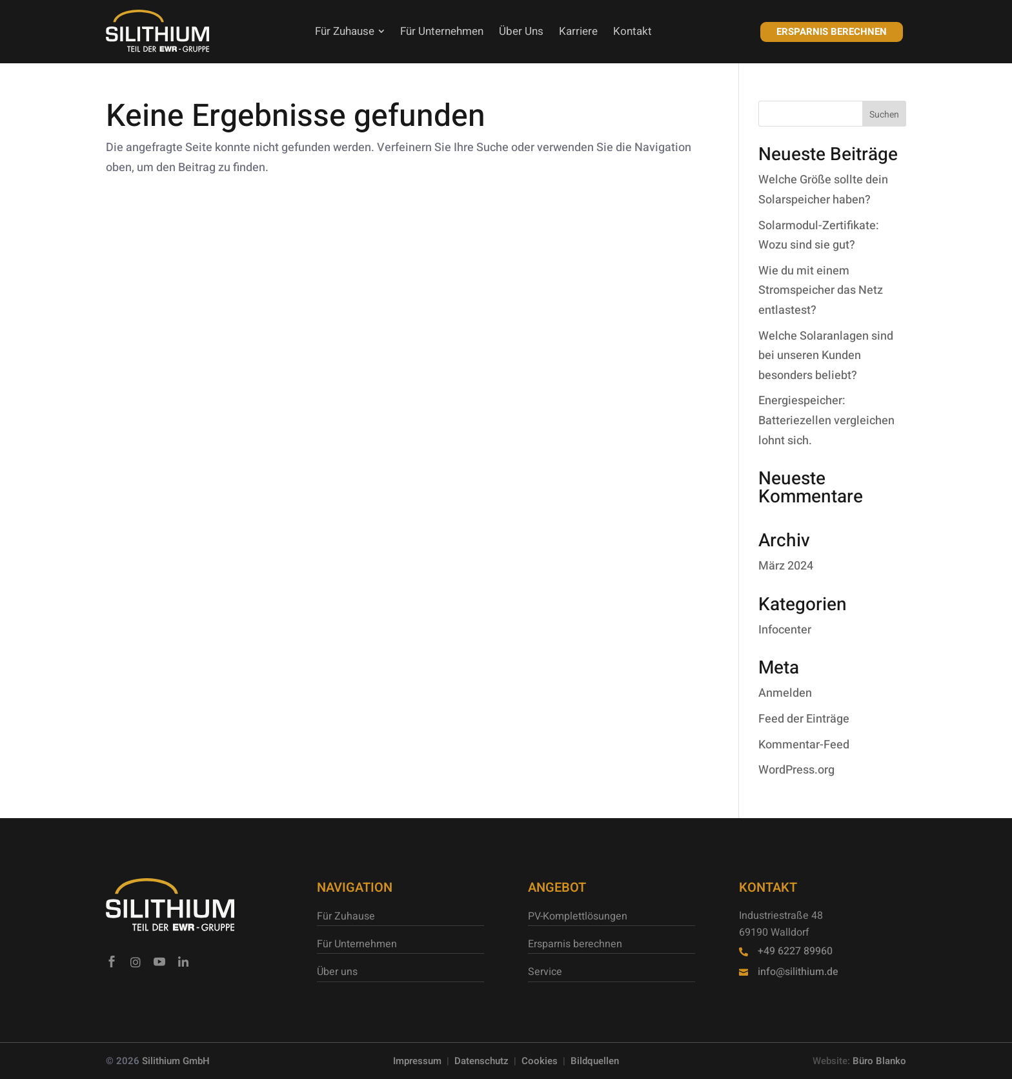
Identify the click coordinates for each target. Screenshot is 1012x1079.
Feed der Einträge (803, 719)
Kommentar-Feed (803, 745)
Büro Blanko (879, 1061)
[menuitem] (350, 32)
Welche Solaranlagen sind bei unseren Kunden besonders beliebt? (825, 355)
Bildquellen (595, 1061)
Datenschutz (481, 1061)
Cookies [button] (539, 1061)
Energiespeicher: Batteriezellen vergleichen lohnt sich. (826, 420)
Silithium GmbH (176, 1061)
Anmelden (785, 693)
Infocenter (784, 630)
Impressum (417, 1061)
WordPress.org (796, 770)
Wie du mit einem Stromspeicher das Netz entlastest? (820, 290)
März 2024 (785, 566)
